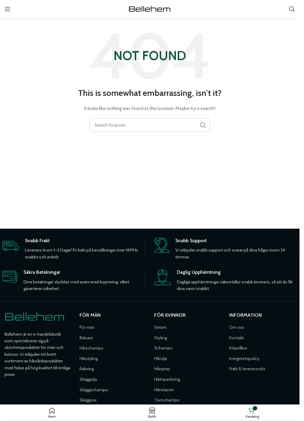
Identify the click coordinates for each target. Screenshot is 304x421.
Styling (160, 337)
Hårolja (160, 358)
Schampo (163, 348)
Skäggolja (88, 379)
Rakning (87, 368)
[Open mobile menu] (8, 9)
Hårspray (162, 368)
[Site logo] (150, 8)
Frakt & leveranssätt (247, 368)
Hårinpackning (167, 379)
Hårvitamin (164, 389)
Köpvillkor (238, 348)
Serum (160, 327)
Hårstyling (89, 358)
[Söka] (292, 9)
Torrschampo (167, 400)
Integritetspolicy (244, 358)
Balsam (86, 337)
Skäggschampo (94, 389)
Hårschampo (91, 348)
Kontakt (236, 337)
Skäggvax (88, 400)
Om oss (236, 327)
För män (87, 327)
